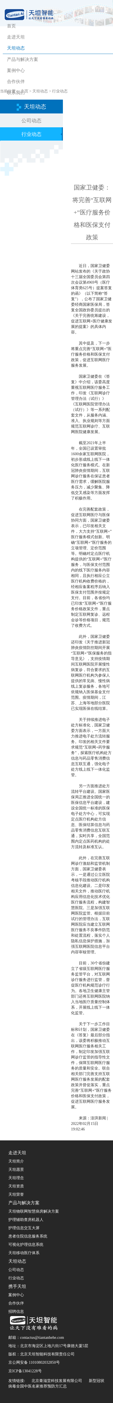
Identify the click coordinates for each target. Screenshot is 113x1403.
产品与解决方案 (22, 59)
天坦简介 (16, 1161)
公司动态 (31, 120)
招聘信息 (16, 1311)
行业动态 (31, 134)
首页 (11, 26)
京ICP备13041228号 (25, 1371)
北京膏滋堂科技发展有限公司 (56, 1381)
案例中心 (16, 70)
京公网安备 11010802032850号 (34, 1362)
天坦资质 (16, 1186)
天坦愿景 (16, 1170)
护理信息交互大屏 (24, 1228)
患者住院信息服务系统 (27, 1236)
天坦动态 (16, 48)
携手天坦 (17, 1286)
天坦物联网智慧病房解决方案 (33, 1211)
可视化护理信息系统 (25, 1244)
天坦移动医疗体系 (24, 1253)
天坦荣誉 (16, 1194)
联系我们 (16, 92)
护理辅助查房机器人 (25, 1220)
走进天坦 (16, 37)
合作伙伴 (16, 81)
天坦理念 (16, 1178)
